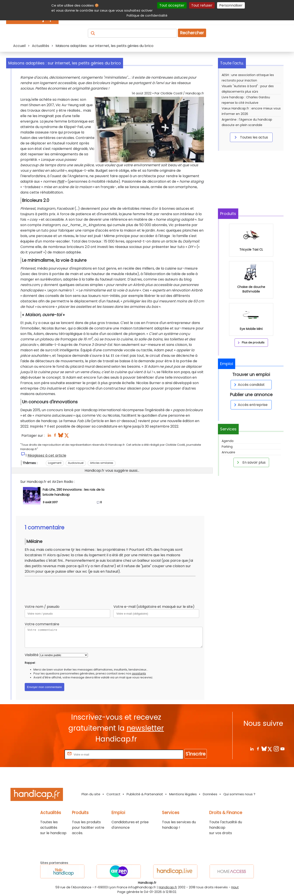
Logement (54, 463)
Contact (113, 794)
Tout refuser (201, 5)
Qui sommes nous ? (239, 794)
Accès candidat (249, 384)
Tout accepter (171, 5)
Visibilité (31, 654)
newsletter (145, 728)
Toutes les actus (250, 137)
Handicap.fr (168, 887)
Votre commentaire (42, 624)
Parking (227, 446)
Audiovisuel (76, 463)
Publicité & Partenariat (145, 794)
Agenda (227, 441)
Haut (235, 887)
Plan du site (91, 794)
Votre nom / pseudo (42, 606)
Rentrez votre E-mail (46, 754)
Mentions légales (183, 794)
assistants (139, 673)
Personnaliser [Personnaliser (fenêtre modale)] (231, 5)
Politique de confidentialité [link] (147, 15)
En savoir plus (250, 462)
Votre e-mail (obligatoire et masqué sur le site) (154, 606)
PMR (60, 181)
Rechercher (192, 33)
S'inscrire (195, 754)
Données (210, 794)
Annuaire (228, 452)
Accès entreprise (250, 404)
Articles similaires (101, 463)
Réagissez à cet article (47, 455)
